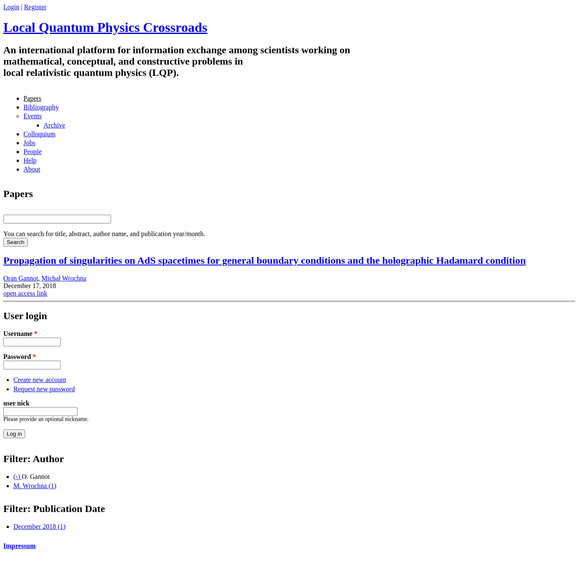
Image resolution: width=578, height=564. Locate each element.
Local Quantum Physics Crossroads (105, 27)
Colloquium (39, 134)
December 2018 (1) (39, 526)
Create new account (39, 379)
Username (20, 333)
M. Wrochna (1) (35, 485)
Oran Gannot (20, 278)
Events (32, 116)
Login (11, 6)
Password (19, 356)
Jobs (29, 142)
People (32, 151)
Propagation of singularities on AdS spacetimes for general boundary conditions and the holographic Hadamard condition (264, 260)
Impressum (19, 545)
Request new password (44, 388)
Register (35, 6)
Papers (32, 98)
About (31, 169)
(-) (17, 476)
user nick (16, 403)
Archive (54, 125)
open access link (25, 293)
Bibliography (41, 107)
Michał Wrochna (63, 278)
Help (29, 160)
